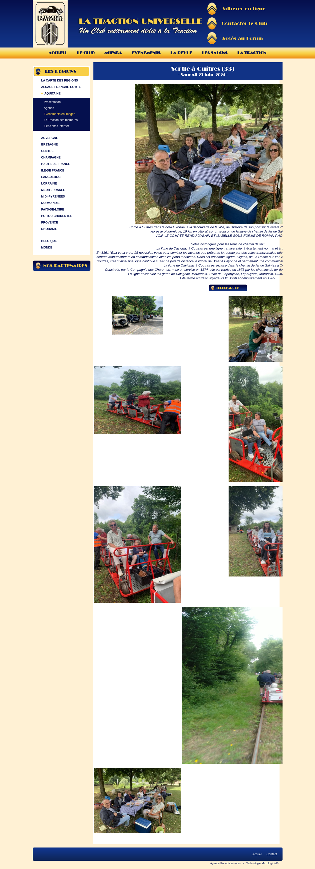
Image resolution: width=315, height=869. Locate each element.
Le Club (85, 52)
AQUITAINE (50, 93)
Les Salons (215, 52)
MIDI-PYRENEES (52, 196)
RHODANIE (48, 229)
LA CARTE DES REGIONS (59, 80)
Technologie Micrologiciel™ (262, 863)
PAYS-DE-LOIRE (52, 209)
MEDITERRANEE (52, 190)
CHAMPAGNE (50, 157)
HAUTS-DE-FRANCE (55, 164)
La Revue (181, 52)
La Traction (251, 52)
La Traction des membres (61, 120)
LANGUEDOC (50, 177)
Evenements (146, 52)
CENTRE (47, 151)
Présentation (52, 102)
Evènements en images (59, 114)
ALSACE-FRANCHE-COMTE (60, 87)
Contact (272, 854)
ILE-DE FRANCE (52, 170)
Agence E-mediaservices (225, 863)
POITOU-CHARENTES (56, 216)
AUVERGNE (49, 138)
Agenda (113, 52)
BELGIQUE (48, 241)
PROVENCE (49, 222)
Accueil (57, 52)
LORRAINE (48, 183)
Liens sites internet (56, 126)
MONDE (46, 247)
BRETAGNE (49, 144)
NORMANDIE (50, 203)
